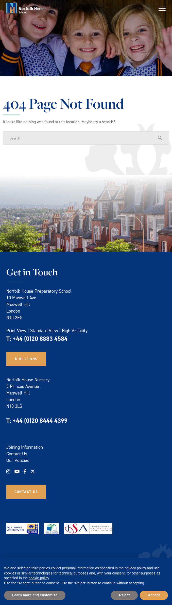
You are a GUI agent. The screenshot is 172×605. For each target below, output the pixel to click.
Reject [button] (124, 595)
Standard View (44, 330)
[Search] (81, 138)
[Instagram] (8, 471)
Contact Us (16, 453)
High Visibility (75, 330)
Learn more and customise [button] (34, 595)
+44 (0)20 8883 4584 (40, 339)
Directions (26, 359)
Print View (16, 330)
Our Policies (17, 460)
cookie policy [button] (39, 578)
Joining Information (24, 447)
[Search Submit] (160, 137)
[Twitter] (32, 471)
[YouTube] (17, 471)
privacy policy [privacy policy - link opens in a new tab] (135, 568)
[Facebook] (25, 471)
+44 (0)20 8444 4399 (40, 421)
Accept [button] (154, 595)
